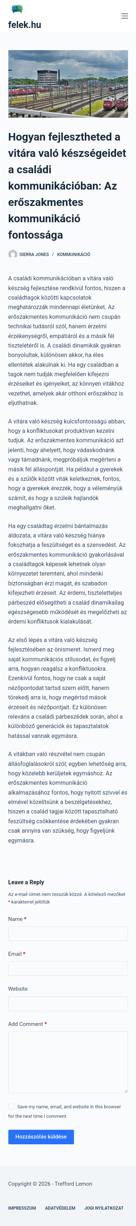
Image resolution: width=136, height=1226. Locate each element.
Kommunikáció (73, 254)
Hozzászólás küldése (41, 1136)
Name (17, 919)
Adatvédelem (60, 1208)
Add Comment (27, 1024)
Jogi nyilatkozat (104, 1208)
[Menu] (124, 16)
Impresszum (22, 1208)
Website (18, 989)
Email (17, 954)
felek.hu (24, 25)
